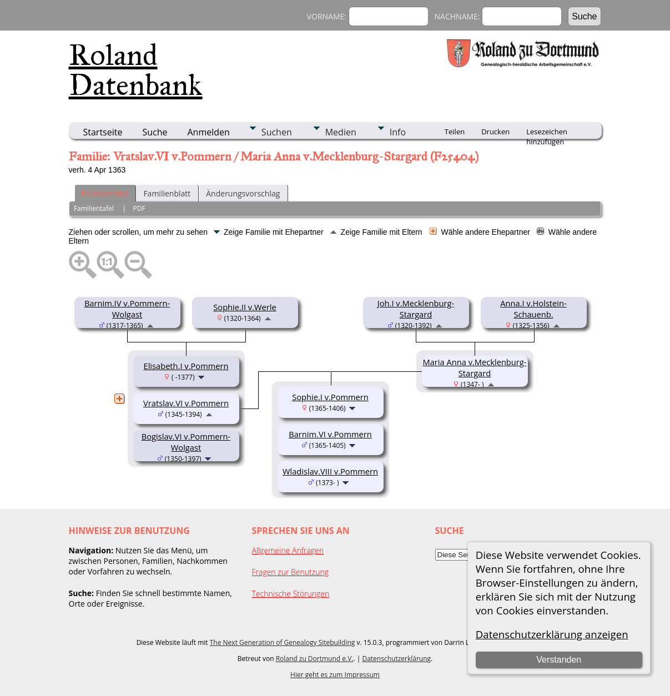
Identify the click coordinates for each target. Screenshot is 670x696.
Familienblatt (166, 193)
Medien (340, 132)
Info (398, 132)
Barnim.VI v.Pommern (330, 434)
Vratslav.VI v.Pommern (186, 402)
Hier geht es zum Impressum (335, 674)
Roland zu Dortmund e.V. (315, 658)
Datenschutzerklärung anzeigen (552, 634)
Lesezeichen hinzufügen (546, 133)
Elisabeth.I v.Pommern (186, 365)
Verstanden (558, 659)
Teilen (455, 132)
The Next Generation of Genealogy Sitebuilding (282, 642)
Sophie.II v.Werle (244, 306)
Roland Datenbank (136, 70)
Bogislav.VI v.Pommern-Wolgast (186, 442)
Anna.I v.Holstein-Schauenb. (533, 308)
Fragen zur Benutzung (290, 572)
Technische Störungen (291, 593)
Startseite (103, 132)
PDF (139, 208)
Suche (154, 132)
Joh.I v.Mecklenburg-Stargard (415, 308)
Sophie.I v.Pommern (330, 396)
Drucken (495, 132)
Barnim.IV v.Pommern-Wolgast (127, 308)
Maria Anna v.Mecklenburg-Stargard (474, 367)
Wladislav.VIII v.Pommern (330, 471)
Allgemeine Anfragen (288, 550)
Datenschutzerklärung (396, 658)
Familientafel (105, 193)
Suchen (276, 132)
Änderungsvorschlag (243, 193)
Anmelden (209, 132)
